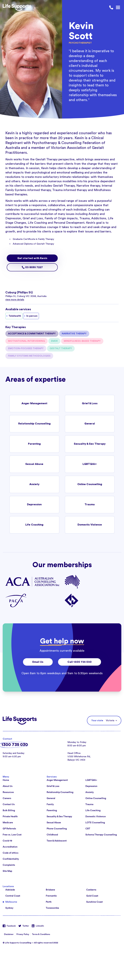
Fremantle (51, 896)
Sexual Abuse (34, 464)
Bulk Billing (9, 810)
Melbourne (11, 902)
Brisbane (50, 890)
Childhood (52, 835)
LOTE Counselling (95, 822)
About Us (7, 786)
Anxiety (34, 484)
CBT (87, 828)
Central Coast (12, 896)
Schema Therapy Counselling (101, 835)
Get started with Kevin (32, 258)
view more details (14, 299)
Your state (97, 720)
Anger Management (34, 403)
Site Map (7, 871)
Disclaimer (9, 934)
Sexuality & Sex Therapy (90, 444)
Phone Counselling (57, 828)
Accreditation (10, 847)
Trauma (90, 504)
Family (50, 804)
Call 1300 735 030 (79, 662)
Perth (49, 902)
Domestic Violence (89, 524)
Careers (7, 798)
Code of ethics (10, 853)
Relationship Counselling (34, 423)
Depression (34, 504)
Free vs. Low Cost (12, 835)
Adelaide (10, 890)
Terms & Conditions (41, 934)
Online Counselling (89, 484)
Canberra (91, 890)
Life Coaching (34, 524)
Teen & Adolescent (57, 841)
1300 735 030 (14, 745)
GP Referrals (9, 828)
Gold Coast (92, 896)
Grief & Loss (89, 403)
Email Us (37, 662)
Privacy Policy (22, 934)
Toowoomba (52, 908)
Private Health (10, 816)
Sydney (9, 908)
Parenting (34, 444)
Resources (8, 792)
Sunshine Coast (94, 902)
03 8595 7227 (32, 267)
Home (6, 780)
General (89, 423)
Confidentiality (11, 859)
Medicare (8, 822)
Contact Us (9, 804)
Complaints (9, 865)
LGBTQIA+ (90, 464)
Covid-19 (7, 841)
